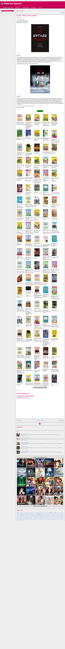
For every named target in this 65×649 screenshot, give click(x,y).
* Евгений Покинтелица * (27, 641)
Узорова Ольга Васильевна (20, 123)
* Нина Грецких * (56, 642)
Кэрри (35, 257)
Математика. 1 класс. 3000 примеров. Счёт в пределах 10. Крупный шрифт (38, 295)
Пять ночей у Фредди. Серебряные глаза (46, 356)
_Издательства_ (32, 638)
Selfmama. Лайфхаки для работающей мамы (46, 383)
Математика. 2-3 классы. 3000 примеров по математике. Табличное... (37, 356)
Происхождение (53, 152)
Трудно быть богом (45, 309)
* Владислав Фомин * (56, 640)
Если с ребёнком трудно (54, 338)
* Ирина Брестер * (60, 641)
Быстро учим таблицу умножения (46, 193)
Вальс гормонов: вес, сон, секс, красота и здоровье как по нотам (47, 178)
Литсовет (29, 645)
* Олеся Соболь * (19, 643)
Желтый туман (19, 243)
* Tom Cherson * (28, 644)
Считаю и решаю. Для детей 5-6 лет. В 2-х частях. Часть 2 (38, 138)
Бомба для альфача (23, 433)
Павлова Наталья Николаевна (55, 193)
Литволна (62, 644)
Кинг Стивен (35, 258)
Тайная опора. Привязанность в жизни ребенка (21, 153)
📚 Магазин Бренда (11, 3)
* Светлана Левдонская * (36, 643)
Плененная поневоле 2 (24, 446)
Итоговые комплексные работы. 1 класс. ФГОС (54, 369)
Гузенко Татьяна (31, 180)
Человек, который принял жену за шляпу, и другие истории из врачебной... (28, 154)
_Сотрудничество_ (26, 639)
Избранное (17, 7)
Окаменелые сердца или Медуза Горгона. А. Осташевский (40, 645)
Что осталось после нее (37, 270)
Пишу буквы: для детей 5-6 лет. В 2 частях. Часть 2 (29, 165)
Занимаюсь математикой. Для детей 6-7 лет (38, 165)
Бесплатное (33, 7)
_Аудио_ (26, 638)
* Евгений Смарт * (33, 641)
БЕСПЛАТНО (40, 644)
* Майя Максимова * (42, 642)
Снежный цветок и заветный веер (21, 283)
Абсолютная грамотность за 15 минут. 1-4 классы (55, 324)
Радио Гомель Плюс (53, 645)
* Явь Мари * (46, 643)
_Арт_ (23, 638)
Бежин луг (37, 644)
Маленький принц (27, 137)
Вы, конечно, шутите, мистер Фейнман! (55, 356)
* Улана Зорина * (42, 643)
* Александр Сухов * (53, 639)
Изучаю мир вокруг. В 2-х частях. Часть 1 (37, 230)
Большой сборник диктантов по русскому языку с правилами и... (55, 140)
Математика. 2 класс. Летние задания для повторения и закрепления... (29, 231)
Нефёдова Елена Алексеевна (55, 232)
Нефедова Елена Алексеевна (21, 124)
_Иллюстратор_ (37, 638)
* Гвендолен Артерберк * (20, 641)
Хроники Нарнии (36, 152)
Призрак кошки (19, 193)
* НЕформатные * (47, 642)
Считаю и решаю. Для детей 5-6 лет (38, 218)
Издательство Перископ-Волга (57, 644)
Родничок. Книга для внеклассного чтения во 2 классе (29, 309)
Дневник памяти (45, 283)
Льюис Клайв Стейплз (37, 153)
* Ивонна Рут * (56, 641)
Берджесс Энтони (45, 206)
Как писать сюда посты (8, 7)
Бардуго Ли (53, 284)
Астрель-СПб (33, 644)
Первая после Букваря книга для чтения (21, 138)
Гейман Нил (35, 206)
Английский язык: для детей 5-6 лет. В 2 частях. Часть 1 (55, 205)
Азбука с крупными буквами (55, 192)
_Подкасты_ (22, 639)
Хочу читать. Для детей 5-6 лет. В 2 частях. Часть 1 (38, 122)
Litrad (24, 646)
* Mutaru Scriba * (59, 643)
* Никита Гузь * (52, 642)
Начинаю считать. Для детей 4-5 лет (21, 231)
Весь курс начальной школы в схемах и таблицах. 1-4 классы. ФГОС (47, 340)
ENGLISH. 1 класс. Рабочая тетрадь (20, 204)
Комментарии (26, 7)
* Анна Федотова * (38, 640)
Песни (40, 7)
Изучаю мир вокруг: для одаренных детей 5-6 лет (54, 123)
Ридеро (57, 645)
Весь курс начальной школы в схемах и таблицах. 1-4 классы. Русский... (21, 371)
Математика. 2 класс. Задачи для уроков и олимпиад (29, 282)
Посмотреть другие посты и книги (40, 387)
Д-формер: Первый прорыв (24, 442)
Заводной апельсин (45, 205)
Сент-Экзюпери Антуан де (29, 138)
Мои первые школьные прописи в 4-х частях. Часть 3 (29, 204)
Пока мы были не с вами (46, 218)
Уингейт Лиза (44, 219)
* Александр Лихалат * (39, 639)
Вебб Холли (18, 194)
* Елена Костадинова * (45, 641)
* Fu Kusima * (55, 643)
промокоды (49, 645)
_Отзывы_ (18, 639)
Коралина (35, 205)
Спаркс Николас (45, 284)
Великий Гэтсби (53, 309)
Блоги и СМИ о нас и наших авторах (48, 644)
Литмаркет (18, 645)
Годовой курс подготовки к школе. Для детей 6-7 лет (29, 122)
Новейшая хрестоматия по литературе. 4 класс (29, 370)
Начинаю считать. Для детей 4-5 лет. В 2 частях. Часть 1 (47, 122)
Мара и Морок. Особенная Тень (55, 384)
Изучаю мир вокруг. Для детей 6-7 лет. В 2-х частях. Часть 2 (47, 152)
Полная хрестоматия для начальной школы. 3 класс (37, 179)
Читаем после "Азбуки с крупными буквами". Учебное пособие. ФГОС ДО (47, 139)
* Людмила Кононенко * (35, 642)
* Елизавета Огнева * (51, 641)
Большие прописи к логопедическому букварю (46, 369)
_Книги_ (19, 390)
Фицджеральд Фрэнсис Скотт (55, 310)
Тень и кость (53, 283)
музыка (31, 645)
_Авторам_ (21, 638)
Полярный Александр (28, 296)
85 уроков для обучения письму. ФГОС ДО (28, 193)
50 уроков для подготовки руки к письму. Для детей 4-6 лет (29, 178)
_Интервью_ (41, 638)
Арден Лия (52, 385)
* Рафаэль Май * (24, 643)
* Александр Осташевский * (47, 639)
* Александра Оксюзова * (59, 639)
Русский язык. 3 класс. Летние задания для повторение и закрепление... (47, 257)
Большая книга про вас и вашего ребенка (54, 243)
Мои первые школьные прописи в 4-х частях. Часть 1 (21, 122)
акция (31, 644)
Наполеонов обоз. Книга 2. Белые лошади (29, 356)
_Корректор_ (59, 638)
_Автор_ (18, 638)
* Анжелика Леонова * (31, 640)
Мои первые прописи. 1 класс (29, 382)
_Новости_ (62, 638)
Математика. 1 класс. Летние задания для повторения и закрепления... (29, 218)
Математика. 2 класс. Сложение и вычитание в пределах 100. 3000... (20, 339)
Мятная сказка (27, 295)
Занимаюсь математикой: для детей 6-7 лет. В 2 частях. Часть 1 (21, 166)
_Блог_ (29, 638)
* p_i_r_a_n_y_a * (23, 644)
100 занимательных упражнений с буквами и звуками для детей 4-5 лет (29, 244)
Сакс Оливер (27, 155)
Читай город (60, 645)
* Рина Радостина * (29, 643)
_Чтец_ (31, 639)
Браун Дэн (52, 153)
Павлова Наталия (45, 140)
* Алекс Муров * (34, 639)
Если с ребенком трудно (28, 324)
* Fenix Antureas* (50, 643)
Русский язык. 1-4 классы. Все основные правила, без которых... (38, 339)
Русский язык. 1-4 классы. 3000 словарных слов (55, 230)
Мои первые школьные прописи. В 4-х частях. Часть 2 (47, 231)
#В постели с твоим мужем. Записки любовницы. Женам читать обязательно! (47, 245)
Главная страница (39, 420)
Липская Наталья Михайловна (47, 153)
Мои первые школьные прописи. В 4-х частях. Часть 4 (38, 244)
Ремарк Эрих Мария (19, 297)
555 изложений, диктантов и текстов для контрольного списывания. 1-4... (55, 296)
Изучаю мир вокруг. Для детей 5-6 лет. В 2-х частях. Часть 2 (47, 165)
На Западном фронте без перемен (20, 296)
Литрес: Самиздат (24, 645)
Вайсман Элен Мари (37, 271)
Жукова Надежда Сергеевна (21, 139)
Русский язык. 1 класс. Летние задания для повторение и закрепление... (47, 270)
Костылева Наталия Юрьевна (38, 385)
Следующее (19, 420)
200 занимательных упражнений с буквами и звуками (20, 257)
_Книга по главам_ (45, 638)
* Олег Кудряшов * (61, 642)
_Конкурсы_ (55, 638)
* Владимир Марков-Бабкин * (49, 640)
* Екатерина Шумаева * (39, 641)
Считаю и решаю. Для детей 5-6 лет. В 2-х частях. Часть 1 (21, 178)
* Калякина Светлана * (26, 642)
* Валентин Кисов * (43, 640)
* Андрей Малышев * (25, 640)
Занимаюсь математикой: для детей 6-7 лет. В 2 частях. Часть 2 (55, 179)
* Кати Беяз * (30, 642)
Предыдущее (61, 420)
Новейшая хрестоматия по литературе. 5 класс (55, 218)
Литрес (21, 645)
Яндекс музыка (21, 646)
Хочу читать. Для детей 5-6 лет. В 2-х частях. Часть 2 (55, 165)
